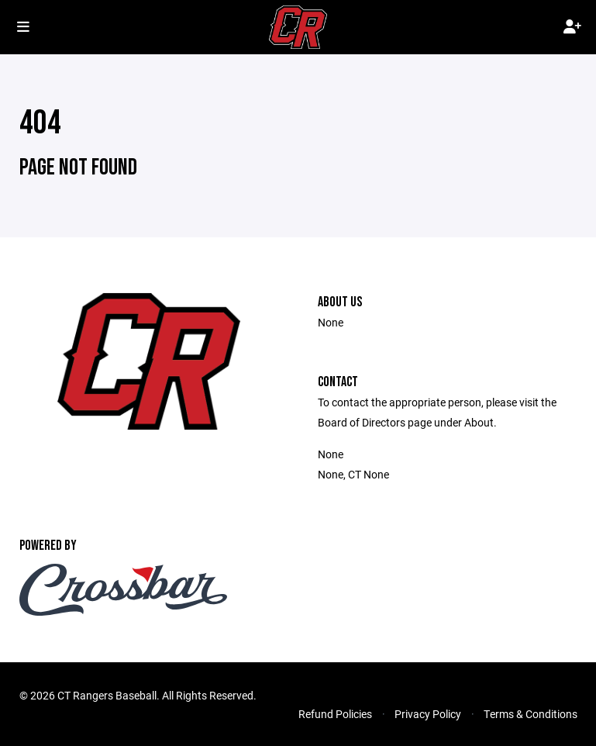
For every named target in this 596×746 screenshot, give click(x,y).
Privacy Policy (427, 713)
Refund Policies (335, 713)
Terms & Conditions (530, 713)
